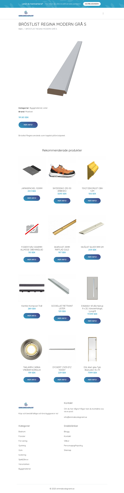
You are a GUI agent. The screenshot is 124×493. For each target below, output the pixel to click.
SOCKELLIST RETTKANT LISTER (62, 307)
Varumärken (24, 464)
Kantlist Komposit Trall (31, 306)
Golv (21, 450)
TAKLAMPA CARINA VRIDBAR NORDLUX (32, 368)
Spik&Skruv (23, 459)
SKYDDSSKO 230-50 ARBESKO (62, 189)
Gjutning (22, 445)
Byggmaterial (36, 108)
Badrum (22, 431)
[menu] (103, 13)
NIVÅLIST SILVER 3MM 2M (92, 247)
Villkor (66, 441)
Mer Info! (28, 125)
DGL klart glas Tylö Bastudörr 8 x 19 (92, 368)
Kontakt (67, 436)
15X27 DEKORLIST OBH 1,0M (92, 189)
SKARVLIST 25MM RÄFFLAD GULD (62, 248)
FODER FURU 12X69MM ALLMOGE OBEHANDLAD (31, 248)
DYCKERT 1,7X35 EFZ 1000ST (62, 368)
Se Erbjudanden (92, 4)
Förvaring (23, 441)
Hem (21, 29)
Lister (45, 108)
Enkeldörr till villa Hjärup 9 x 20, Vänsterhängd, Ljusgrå (92, 308)
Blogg (66, 431)
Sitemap (67, 450)
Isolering (22, 455)
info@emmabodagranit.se (75, 417)
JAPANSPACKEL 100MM (31, 188)
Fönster (22, 436)
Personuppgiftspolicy (73, 445)
